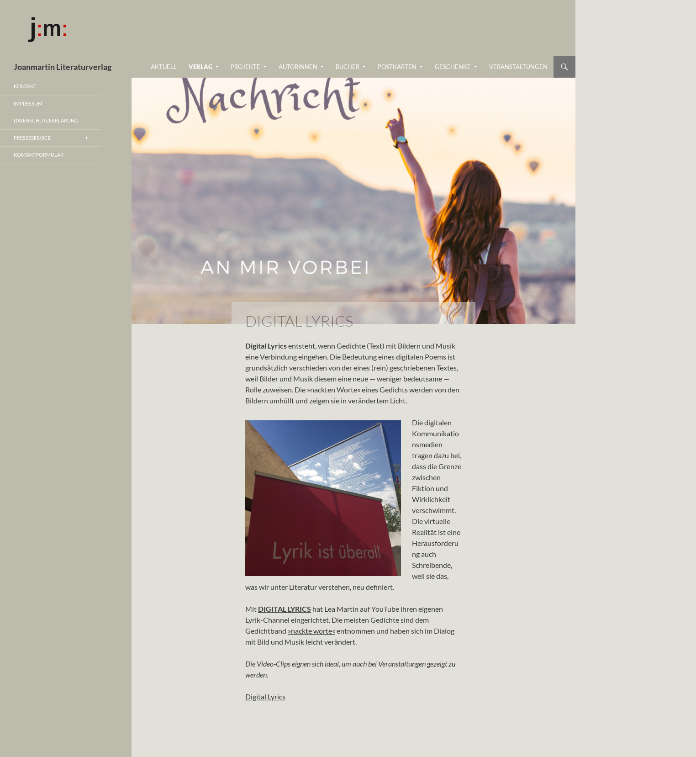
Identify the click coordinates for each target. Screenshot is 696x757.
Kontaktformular (38, 155)
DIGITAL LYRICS (284, 608)
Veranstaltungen (518, 66)
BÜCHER (347, 66)
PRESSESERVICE (32, 138)
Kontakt (25, 86)
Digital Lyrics (265, 696)
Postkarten (397, 66)
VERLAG (200, 66)
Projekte (245, 66)
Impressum (28, 103)
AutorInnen (298, 66)
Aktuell (164, 66)
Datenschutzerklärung (46, 120)
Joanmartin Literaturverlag (62, 67)
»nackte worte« (311, 630)
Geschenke (453, 66)
